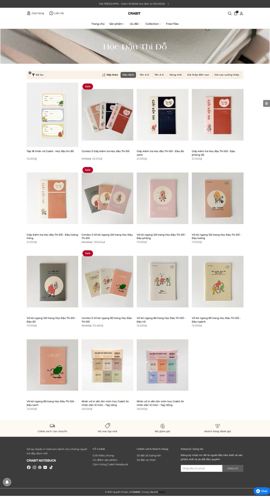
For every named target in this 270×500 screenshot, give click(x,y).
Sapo (162, 491)
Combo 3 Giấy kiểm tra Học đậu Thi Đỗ (105, 151)
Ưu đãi (135, 24)
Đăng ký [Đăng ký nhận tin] (233, 468)
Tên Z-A (159, 74)
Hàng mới (175, 74)
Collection (153, 24)
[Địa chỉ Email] (212, 468)
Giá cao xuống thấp (226, 74)
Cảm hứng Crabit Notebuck (110, 464)
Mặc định (128, 74)
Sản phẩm (117, 24)
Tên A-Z (144, 74)
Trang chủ (98, 23)
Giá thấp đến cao (198, 74)
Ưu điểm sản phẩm (105, 460)
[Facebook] (29, 467)
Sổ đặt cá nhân (146, 460)
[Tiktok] (51, 467)
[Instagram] (34, 467)
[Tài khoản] (241, 13)
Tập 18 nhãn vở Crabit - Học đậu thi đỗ (50, 151)
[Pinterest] (39, 467)
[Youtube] (45, 467)
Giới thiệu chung (103, 455)
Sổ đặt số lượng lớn (149, 455)
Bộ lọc (36, 74)
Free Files (172, 23)
